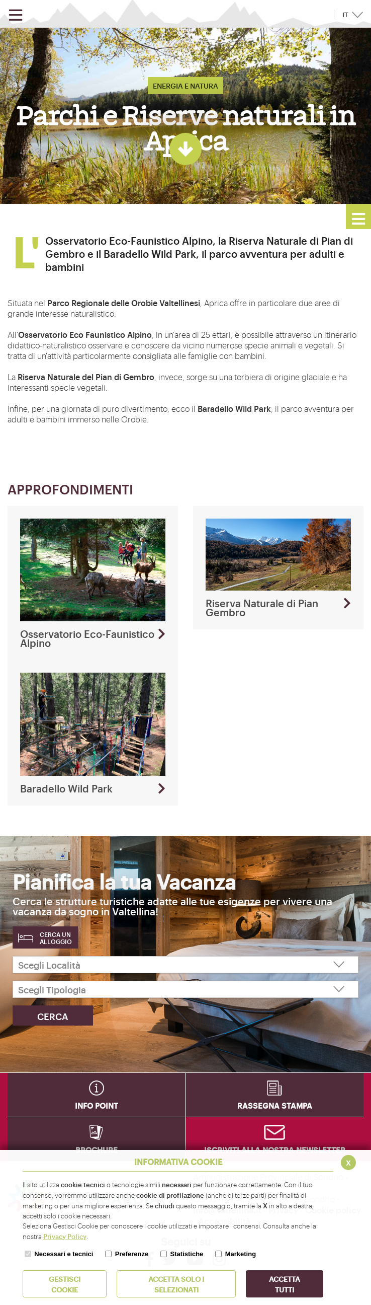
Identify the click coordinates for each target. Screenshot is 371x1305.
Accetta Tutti (284, 1284)
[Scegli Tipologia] (185, 989)
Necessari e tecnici (63, 1254)
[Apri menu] (16, 15)
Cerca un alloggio (56, 938)
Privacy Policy (64, 1236)
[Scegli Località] (185, 964)
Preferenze (131, 1254)
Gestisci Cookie (64, 1284)
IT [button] (345, 15)
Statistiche (187, 1254)
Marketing (240, 1254)
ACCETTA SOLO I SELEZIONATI (176, 1284)
